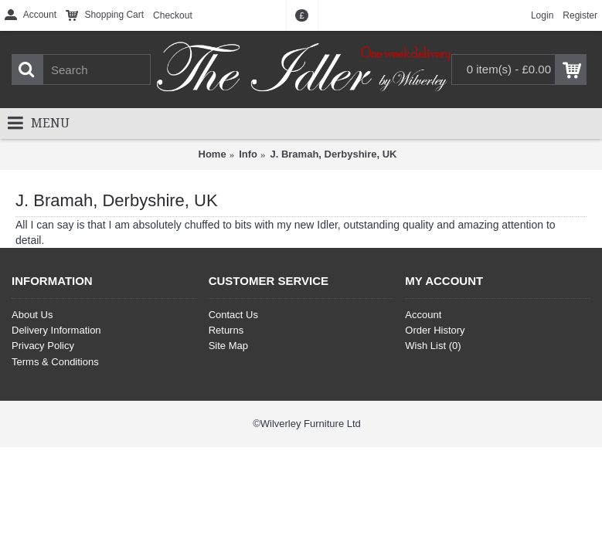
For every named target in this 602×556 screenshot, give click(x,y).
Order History (434, 330)
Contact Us (233, 314)
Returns (226, 330)
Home (212, 154)
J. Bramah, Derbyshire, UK (333, 154)
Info (248, 154)
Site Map (228, 345)
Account (423, 314)
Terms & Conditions (55, 362)
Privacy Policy (43, 345)
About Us (32, 314)
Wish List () (433, 345)
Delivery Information (56, 330)
